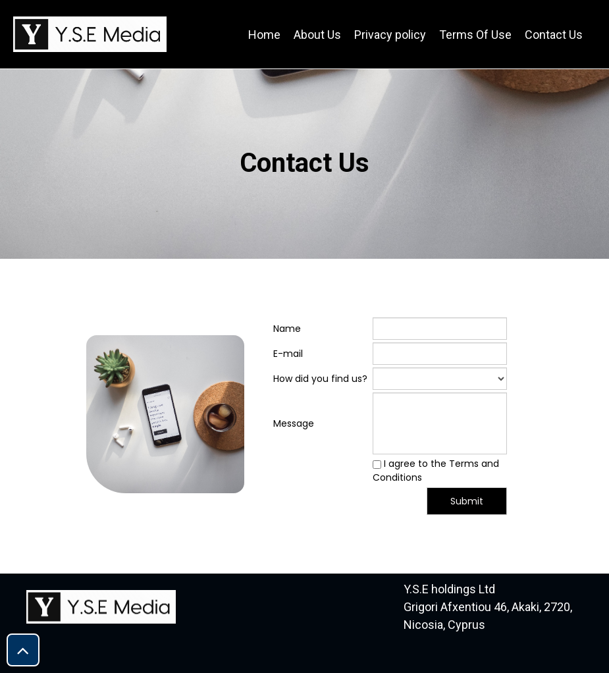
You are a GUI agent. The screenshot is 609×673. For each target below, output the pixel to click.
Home (264, 34)
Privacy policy (390, 34)
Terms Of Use (475, 34)
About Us (317, 34)
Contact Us (554, 34)
